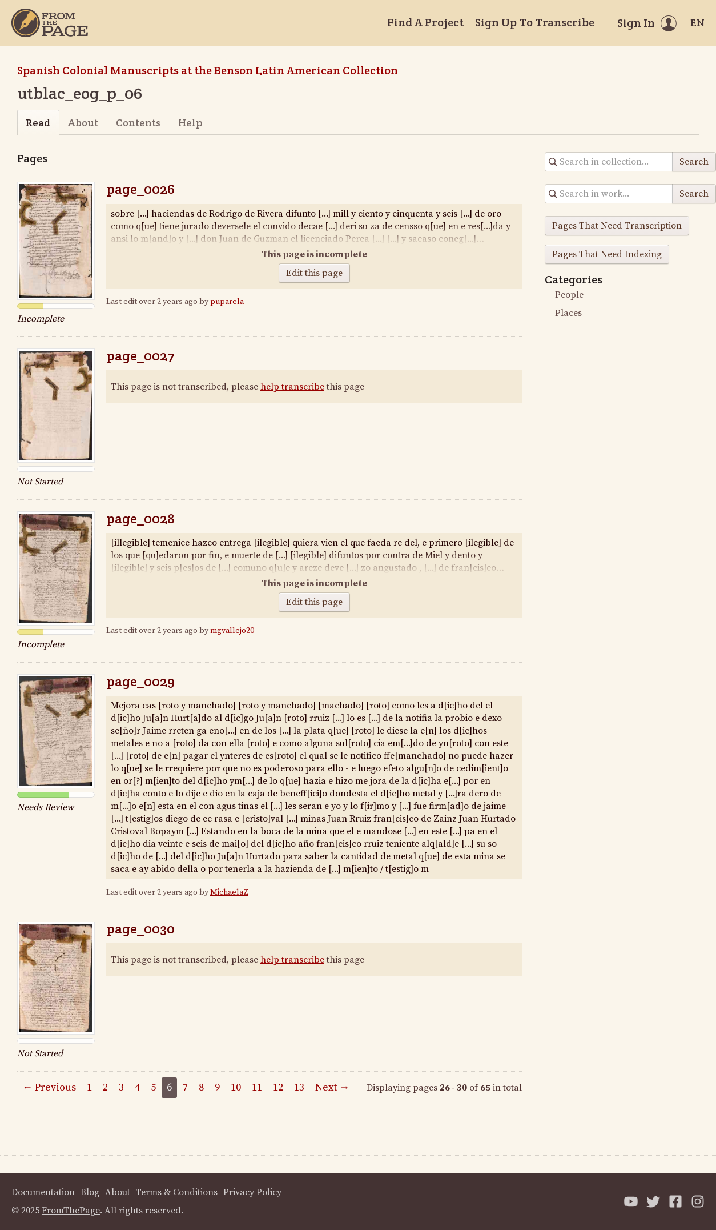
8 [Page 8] (201, 1087)
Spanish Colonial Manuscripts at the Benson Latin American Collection (207, 70)
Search (694, 161)
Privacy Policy (252, 1192)
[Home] (49, 23)
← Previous (49, 1087)
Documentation (43, 1192)
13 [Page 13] (299, 1087)
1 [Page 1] (89, 1087)
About (83, 122)
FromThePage (71, 1210)
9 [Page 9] (217, 1087)
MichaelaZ (229, 892)
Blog (90, 1192)
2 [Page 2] (105, 1087)
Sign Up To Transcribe (534, 22)
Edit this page (314, 273)
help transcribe (292, 386)
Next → (332, 1087)
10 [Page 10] (236, 1087)
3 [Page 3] (121, 1087)
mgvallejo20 (232, 631)
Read (38, 122)
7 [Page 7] (185, 1087)
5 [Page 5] (153, 1087)
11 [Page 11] (257, 1087)
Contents (138, 122)
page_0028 (140, 518)
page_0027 (140, 355)
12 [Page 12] (278, 1087)
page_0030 (140, 928)
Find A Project (425, 22)
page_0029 (140, 681)
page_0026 (140, 189)
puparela (227, 302)
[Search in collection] (609, 161)
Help (190, 122)
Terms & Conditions (177, 1192)
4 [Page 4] (137, 1087)
